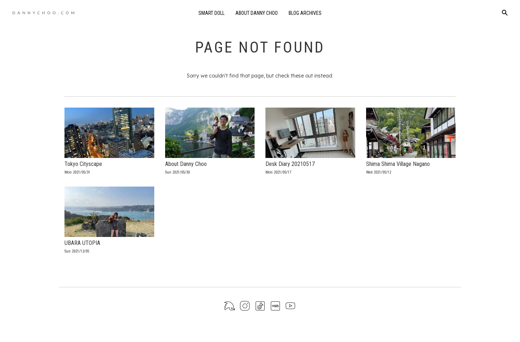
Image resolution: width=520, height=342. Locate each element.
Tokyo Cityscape (83, 163)
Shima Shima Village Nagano (398, 163)
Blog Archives (305, 13)
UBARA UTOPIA (82, 242)
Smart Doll (211, 13)
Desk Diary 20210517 (290, 163)
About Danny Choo (256, 13)
